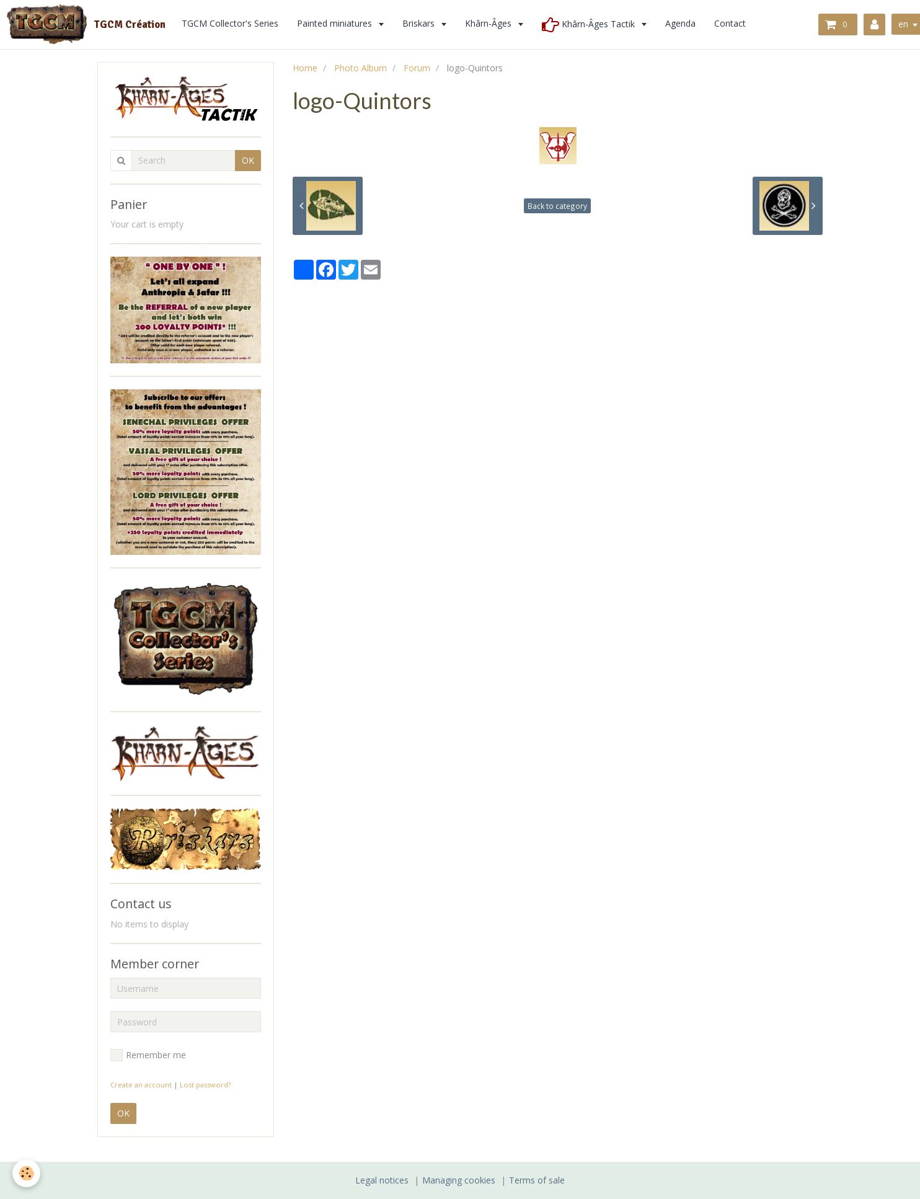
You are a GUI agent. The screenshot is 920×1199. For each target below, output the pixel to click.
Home (305, 68)
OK (248, 160)
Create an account (141, 1084)
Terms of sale (537, 1180)
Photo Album (360, 68)
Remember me (148, 1055)
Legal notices (382, 1180)
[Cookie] (26, 1173)
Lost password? (205, 1084)
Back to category (557, 206)
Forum (417, 68)
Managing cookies (458, 1180)
